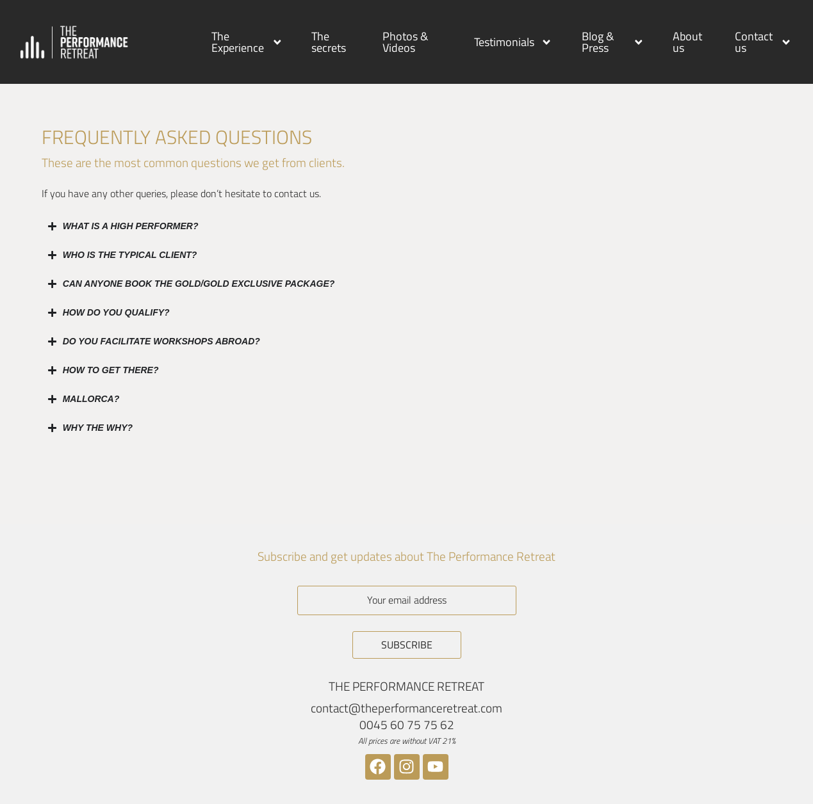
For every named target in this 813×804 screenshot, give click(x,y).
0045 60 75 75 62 (406, 724)
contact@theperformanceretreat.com (406, 707)
